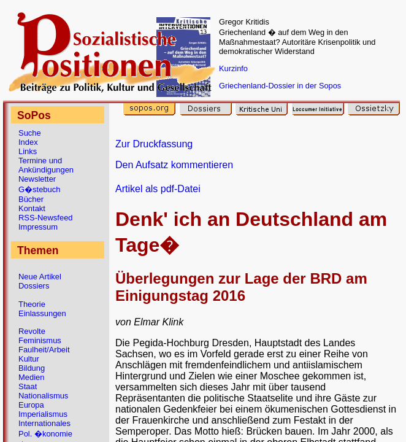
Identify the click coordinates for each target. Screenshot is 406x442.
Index (28, 142)
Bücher (31, 199)
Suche (29, 133)
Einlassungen (42, 313)
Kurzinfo (233, 68)
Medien (31, 377)
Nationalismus (43, 395)
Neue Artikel (39, 276)
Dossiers (33, 285)
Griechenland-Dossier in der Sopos (280, 85)
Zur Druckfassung (154, 144)
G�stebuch (39, 189)
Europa (31, 404)
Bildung (31, 368)
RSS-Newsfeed (45, 217)
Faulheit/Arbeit (44, 349)
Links (27, 151)
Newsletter (37, 179)
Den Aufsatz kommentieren (174, 165)
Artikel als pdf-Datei (158, 189)
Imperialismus (42, 414)
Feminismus (39, 340)
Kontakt (31, 208)
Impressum (38, 226)
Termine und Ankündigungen (46, 165)
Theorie (31, 304)
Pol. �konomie (45, 433)
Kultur (28, 358)
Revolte (31, 331)
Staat (27, 386)
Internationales (44, 423)
